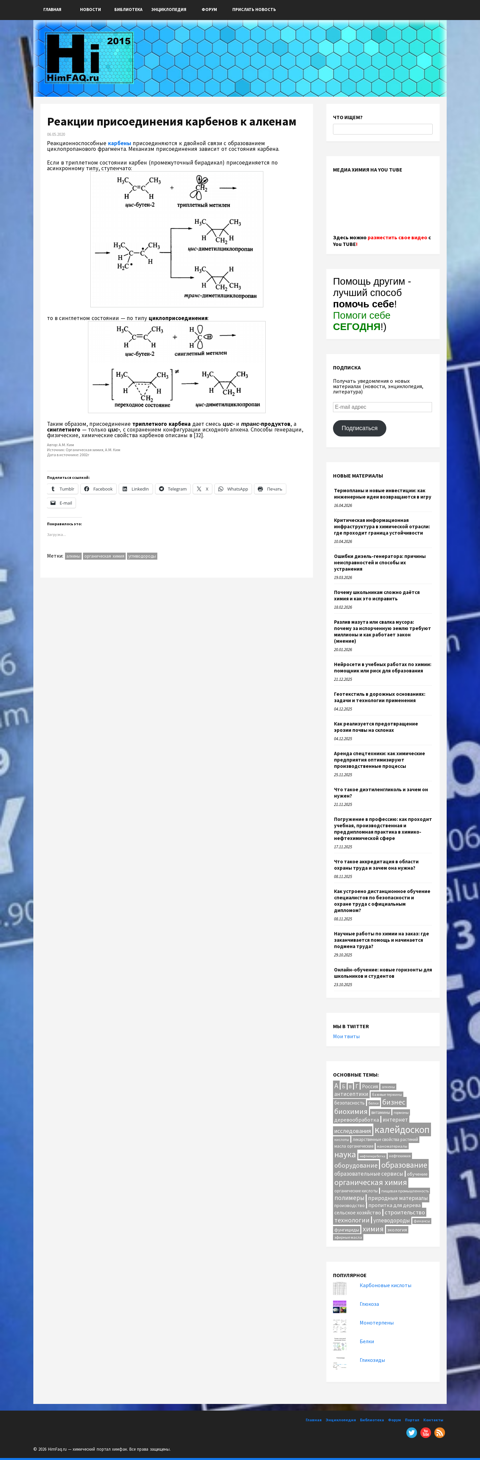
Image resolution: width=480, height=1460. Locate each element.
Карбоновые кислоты (385, 1285)
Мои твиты (346, 1036)
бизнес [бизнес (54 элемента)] (393, 1102)
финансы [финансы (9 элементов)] (422, 1221)
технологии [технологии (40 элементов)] (352, 1220)
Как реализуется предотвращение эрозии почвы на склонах (376, 726)
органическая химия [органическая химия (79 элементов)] (370, 1182)
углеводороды (142, 556)
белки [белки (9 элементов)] (373, 1103)
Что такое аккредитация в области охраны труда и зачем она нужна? (376, 864)
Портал (412, 1419)
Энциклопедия (168, 9)
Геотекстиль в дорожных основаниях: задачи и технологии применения (379, 697)
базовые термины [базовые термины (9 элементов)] (387, 1094)
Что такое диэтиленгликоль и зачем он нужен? (381, 792)
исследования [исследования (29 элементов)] (352, 1131)
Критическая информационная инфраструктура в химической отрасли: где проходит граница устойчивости (382, 526)
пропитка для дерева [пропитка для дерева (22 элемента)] (394, 1205)
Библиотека (128, 9)
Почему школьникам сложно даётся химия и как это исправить (377, 595)
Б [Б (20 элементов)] (343, 1086)
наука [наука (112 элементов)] (345, 1154)
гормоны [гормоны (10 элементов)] (401, 1112)
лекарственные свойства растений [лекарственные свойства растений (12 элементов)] (385, 1139)
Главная (52, 9)
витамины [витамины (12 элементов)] (380, 1112)
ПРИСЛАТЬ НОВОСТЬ (254, 9)
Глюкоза (369, 1303)
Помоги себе (362, 321)
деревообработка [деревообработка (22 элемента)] (356, 1119)
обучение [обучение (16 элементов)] (417, 1174)
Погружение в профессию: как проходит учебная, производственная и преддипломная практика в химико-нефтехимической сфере (383, 828)
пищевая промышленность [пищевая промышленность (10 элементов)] (405, 1190)
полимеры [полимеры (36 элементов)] (349, 1198)
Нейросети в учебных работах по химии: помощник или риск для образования (382, 667)
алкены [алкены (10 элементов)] (388, 1086)
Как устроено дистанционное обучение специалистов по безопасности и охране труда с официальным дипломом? (382, 900)
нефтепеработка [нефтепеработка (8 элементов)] (372, 1156)
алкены (73, 556)
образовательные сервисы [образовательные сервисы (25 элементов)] (368, 1173)
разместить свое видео (397, 237)
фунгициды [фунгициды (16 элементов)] (346, 1230)
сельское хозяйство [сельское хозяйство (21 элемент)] (357, 1212)
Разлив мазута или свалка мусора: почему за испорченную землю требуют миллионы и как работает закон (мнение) (382, 631)
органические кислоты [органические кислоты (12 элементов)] (356, 1191)
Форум (209, 9)
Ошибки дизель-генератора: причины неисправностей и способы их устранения (380, 562)
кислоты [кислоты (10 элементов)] (341, 1139)
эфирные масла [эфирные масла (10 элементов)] (348, 1237)
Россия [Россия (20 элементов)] (370, 1086)
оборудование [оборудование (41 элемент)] (356, 1165)
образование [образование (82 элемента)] (404, 1165)
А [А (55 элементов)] (336, 1085)
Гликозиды (372, 1360)
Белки (367, 1341)
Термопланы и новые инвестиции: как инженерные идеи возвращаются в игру (382, 493)
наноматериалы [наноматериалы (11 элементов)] (392, 1146)
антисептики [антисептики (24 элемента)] (351, 1094)
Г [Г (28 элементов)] (356, 1086)
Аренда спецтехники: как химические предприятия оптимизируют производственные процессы (379, 759)
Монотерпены (377, 1322)
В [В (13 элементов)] (350, 1087)
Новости (90, 9)
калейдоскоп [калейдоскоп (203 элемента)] (402, 1129)
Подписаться (360, 428)
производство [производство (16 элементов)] (349, 1205)
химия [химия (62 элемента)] (373, 1228)
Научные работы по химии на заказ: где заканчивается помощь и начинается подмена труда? (381, 939)
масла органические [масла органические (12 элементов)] (353, 1146)
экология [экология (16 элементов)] (397, 1230)
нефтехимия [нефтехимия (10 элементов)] (400, 1155)
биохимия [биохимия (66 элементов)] (351, 1111)
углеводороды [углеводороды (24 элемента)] (391, 1220)
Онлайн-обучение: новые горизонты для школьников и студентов (383, 972)
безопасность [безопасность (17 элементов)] (349, 1103)
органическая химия (104, 556)
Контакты (433, 1419)
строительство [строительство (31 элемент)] (405, 1212)
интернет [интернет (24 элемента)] (395, 1119)
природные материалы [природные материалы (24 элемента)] (398, 1198)
